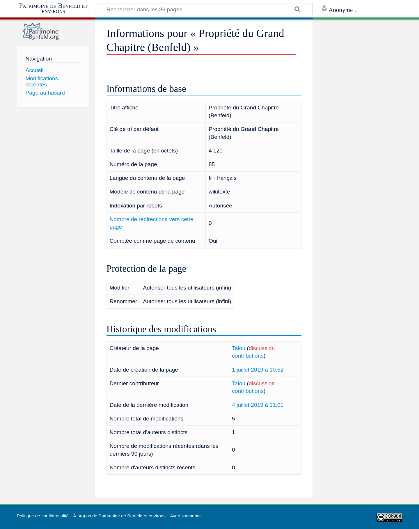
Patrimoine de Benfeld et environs (53, 8)
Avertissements (185, 515)
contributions (248, 356)
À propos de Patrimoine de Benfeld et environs (119, 515)
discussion (262, 348)
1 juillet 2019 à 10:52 (257, 370)
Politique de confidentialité (43, 515)
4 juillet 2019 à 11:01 (257, 405)
